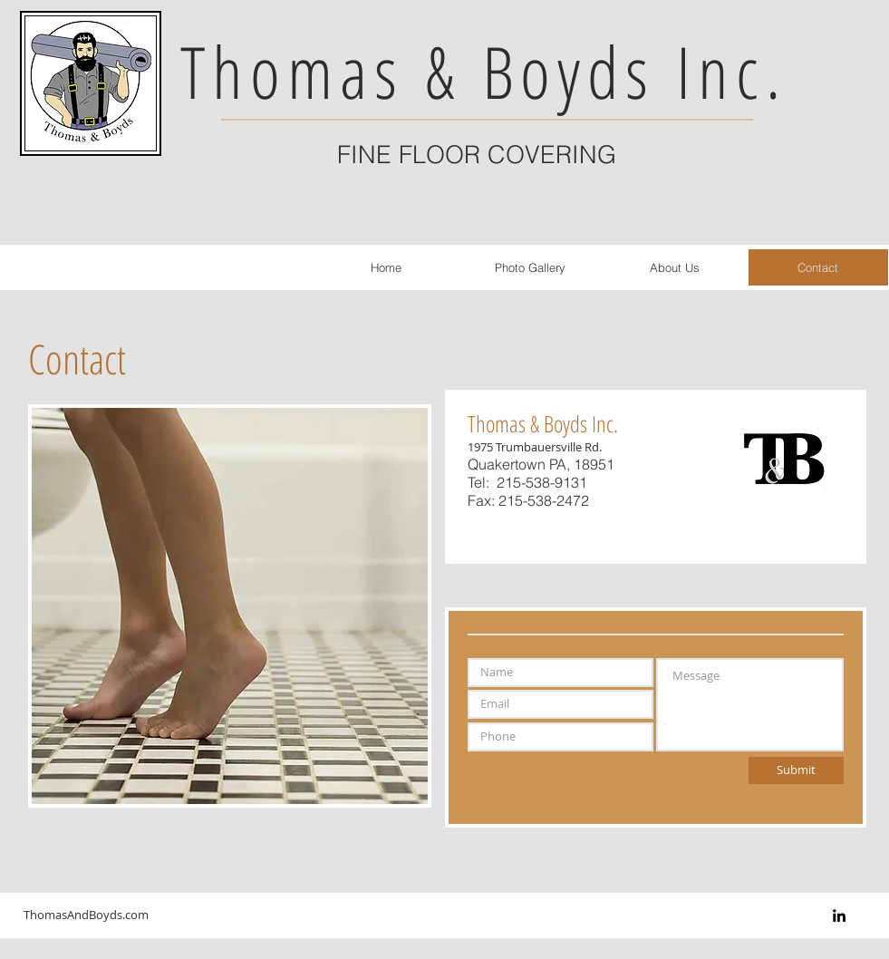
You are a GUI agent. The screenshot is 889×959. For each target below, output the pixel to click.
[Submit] (796, 770)
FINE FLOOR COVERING (476, 155)
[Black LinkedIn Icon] (839, 915)
